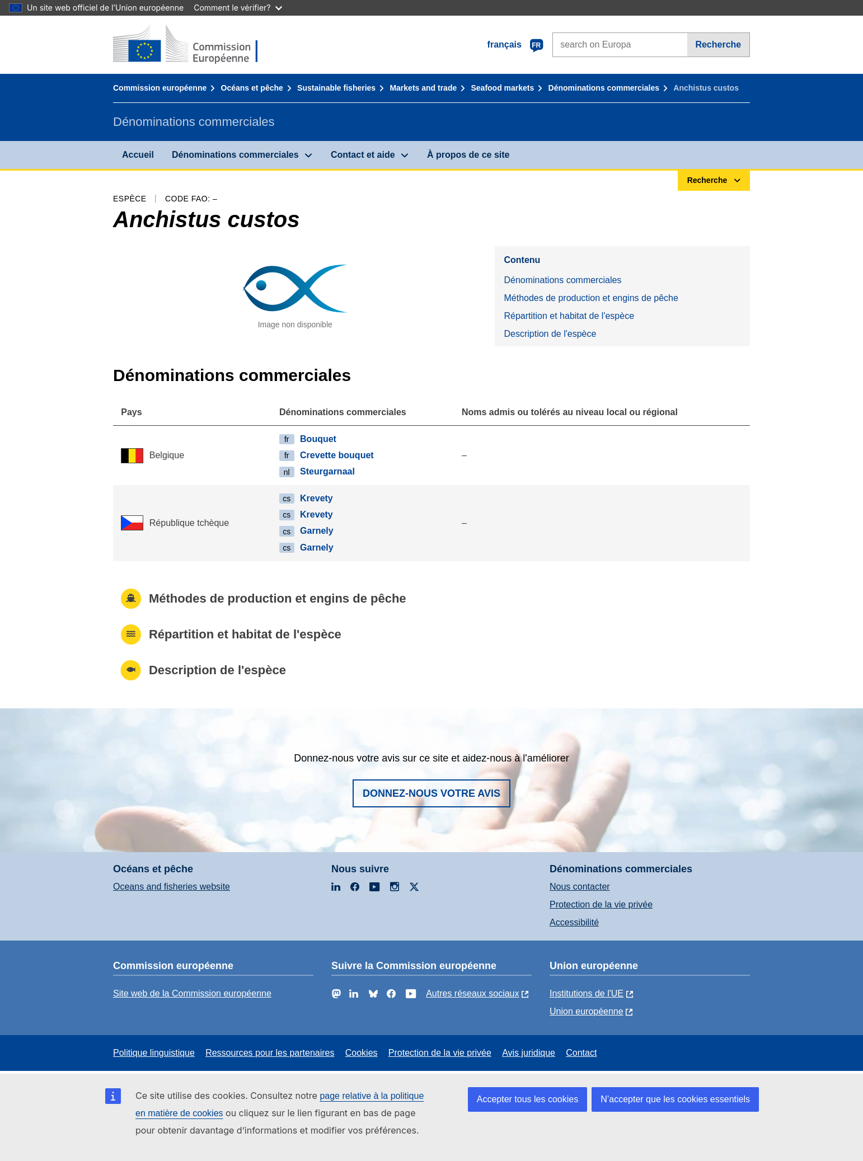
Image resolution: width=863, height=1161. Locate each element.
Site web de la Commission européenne (192, 993)
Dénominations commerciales (603, 87)
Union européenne (586, 1011)
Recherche (718, 44)
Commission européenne (160, 87)
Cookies (361, 1052)
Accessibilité (574, 922)
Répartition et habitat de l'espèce (569, 316)
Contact (581, 1052)
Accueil (138, 154)
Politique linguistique (154, 1052)
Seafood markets (502, 87)
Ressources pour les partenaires (269, 1052)
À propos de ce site (468, 154)
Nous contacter (580, 886)
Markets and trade (423, 87)
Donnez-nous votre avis (431, 793)
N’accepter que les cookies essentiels (675, 1099)
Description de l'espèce (550, 334)
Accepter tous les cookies (527, 1099)
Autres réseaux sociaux (472, 993)
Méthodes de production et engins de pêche (591, 298)
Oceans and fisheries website (171, 886)
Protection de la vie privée (601, 904)
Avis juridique (528, 1052)
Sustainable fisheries (336, 87)
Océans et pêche (252, 87)
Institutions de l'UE (586, 993)
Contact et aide (363, 154)
